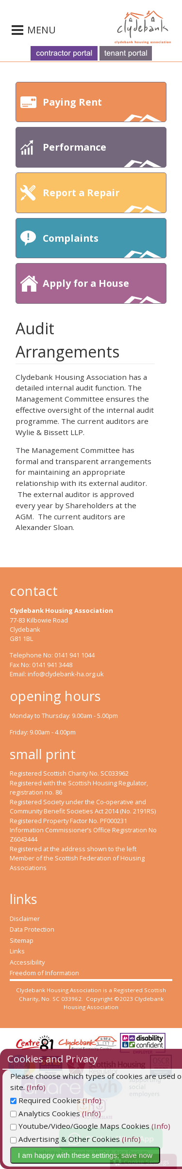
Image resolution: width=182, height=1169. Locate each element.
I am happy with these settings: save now (85, 1155)
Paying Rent (102, 108)
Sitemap (21, 940)
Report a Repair (102, 199)
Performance (102, 153)
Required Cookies (45, 1100)
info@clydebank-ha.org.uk (66, 674)
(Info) (19, 1087)
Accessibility (27, 962)
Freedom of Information (44, 972)
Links (17, 951)
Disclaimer (25, 918)
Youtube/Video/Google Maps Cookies (79, 1126)
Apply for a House (102, 290)
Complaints (102, 245)
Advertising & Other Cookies (65, 1139)
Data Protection (32, 929)
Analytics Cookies (45, 1113)
